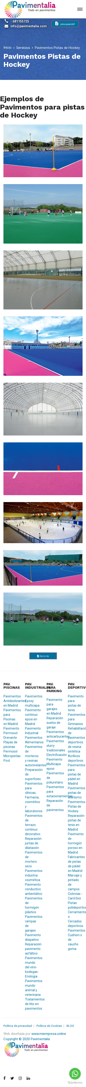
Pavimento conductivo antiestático (32, 889)
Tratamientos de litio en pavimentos (32, 1003)
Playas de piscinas (10, 744)
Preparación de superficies (32, 774)
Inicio (7, 47)
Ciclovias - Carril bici (75, 896)
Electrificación (54, 755)
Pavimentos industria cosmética (32, 875)
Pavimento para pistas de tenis (75, 703)
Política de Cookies (49, 1026)
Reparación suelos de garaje (54, 722)
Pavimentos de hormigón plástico (32, 905)
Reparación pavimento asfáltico (32, 948)
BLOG (70, 1026)
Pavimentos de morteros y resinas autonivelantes (32, 756)
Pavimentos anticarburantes (54, 734)
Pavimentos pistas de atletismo (75, 792)
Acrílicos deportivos (75, 758)
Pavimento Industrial (32, 731)
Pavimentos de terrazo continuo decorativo (32, 825)
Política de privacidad (17, 1026)
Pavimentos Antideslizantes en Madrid (10, 700)
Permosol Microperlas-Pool (10, 756)
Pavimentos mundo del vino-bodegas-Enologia (32, 967)
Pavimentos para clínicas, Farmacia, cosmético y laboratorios (32, 797)
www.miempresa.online (48, 1034)
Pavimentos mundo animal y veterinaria (32, 988)
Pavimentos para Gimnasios (75, 719)
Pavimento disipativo (32, 937)
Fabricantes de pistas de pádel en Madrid (75, 864)
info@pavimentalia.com (29, 26)
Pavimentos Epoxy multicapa (32, 700)
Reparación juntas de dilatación (32, 843)
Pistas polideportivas (75, 905)
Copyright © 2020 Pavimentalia (26, 1039)
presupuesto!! (65, 23)
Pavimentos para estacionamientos (54, 791)
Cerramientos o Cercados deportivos (75, 919)
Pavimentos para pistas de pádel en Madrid (75, 774)
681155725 (21, 21)
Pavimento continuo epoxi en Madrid (32, 717)
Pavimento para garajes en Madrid (54, 706)
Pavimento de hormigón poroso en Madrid (75, 843)
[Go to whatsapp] (75, 1073)
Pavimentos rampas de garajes (32, 923)
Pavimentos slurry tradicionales (54, 745)
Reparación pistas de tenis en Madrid (75, 822)
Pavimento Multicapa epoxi (54, 764)
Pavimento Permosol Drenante (10, 733)
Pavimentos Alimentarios (32, 740)
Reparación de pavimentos (54, 805)
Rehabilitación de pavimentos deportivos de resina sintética (75, 740)
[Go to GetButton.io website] (75, 1082)
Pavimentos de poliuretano (54, 777)
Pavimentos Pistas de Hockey (75, 806)
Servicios (23, 48)
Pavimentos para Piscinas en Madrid (10, 717)
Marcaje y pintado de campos (75, 882)
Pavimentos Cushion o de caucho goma (75, 940)
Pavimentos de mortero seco (32, 859)
